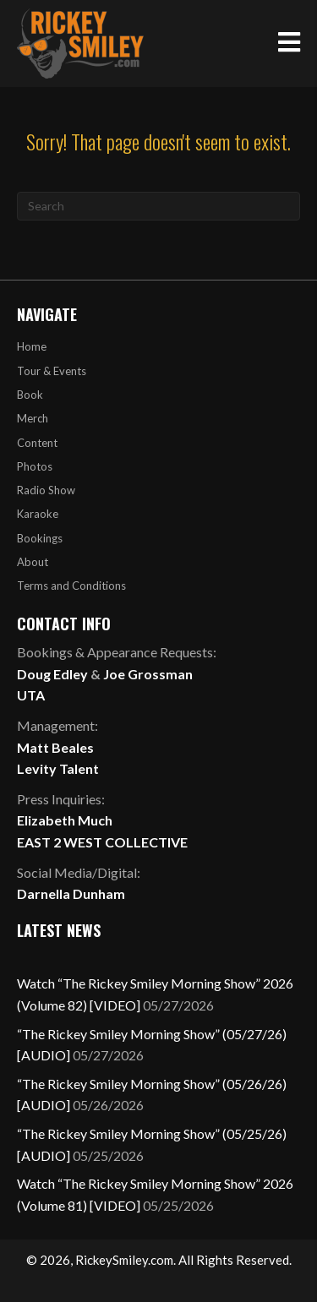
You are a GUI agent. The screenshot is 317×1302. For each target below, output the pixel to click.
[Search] (158, 206)
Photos (34, 466)
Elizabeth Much (64, 820)
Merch (32, 418)
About (32, 562)
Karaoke (37, 513)
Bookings (40, 538)
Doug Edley (52, 674)
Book (30, 394)
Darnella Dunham (71, 893)
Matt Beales (55, 747)
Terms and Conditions (71, 585)
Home (31, 346)
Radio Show (46, 490)
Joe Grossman (148, 674)
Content (37, 442)
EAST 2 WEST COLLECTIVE (102, 842)
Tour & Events (51, 371)
